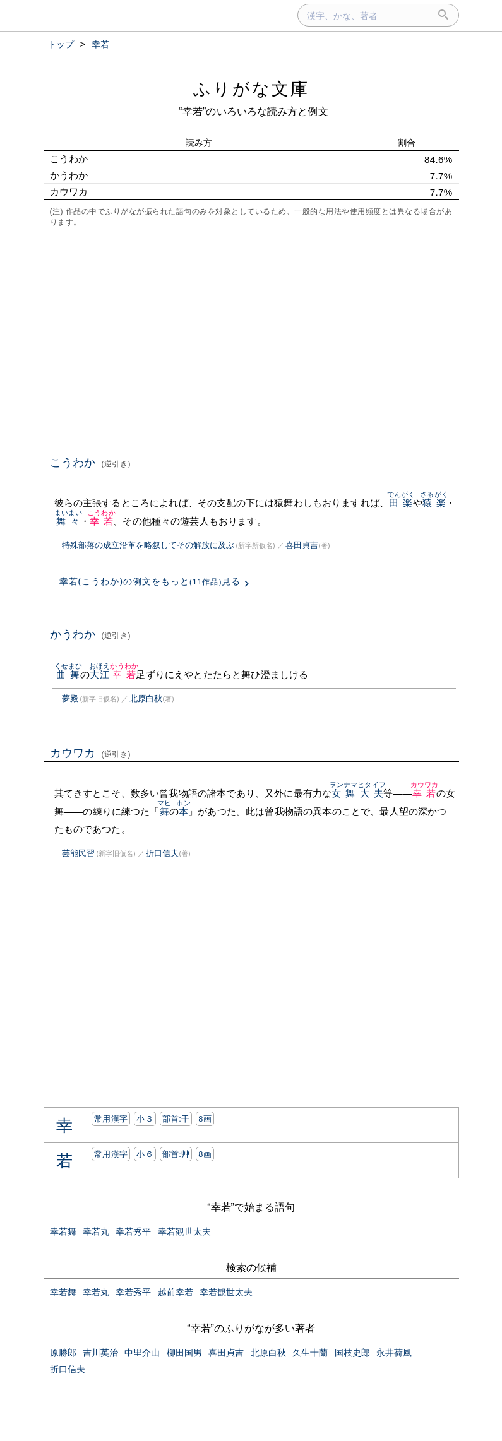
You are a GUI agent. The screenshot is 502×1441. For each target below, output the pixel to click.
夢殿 (70, 698)
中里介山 (142, 1353)
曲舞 (68, 674)
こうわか (90, 462)
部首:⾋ (176, 1154)
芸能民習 (78, 853)
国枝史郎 (352, 1353)
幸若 (101, 521)
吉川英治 (100, 1353)
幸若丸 (96, 1231)
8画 (205, 1119)
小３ (144, 1119)
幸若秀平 (133, 1231)
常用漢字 (111, 1119)
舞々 (68, 521)
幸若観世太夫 (184, 1231)
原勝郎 (63, 1353)
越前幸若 (175, 1292)
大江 (99, 674)
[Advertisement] (251, 340)
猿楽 (434, 502)
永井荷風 (394, 1353)
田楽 (401, 502)
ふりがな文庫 (251, 88)
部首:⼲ (176, 1119)
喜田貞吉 (301, 545)
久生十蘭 (310, 1353)
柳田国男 (184, 1353)
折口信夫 (162, 853)
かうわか (90, 634)
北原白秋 (145, 698)
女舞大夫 (358, 793)
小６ (144, 1154)
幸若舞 (63, 1231)
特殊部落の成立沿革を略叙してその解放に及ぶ (148, 545)
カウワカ (90, 753)
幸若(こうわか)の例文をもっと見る (150, 581)
